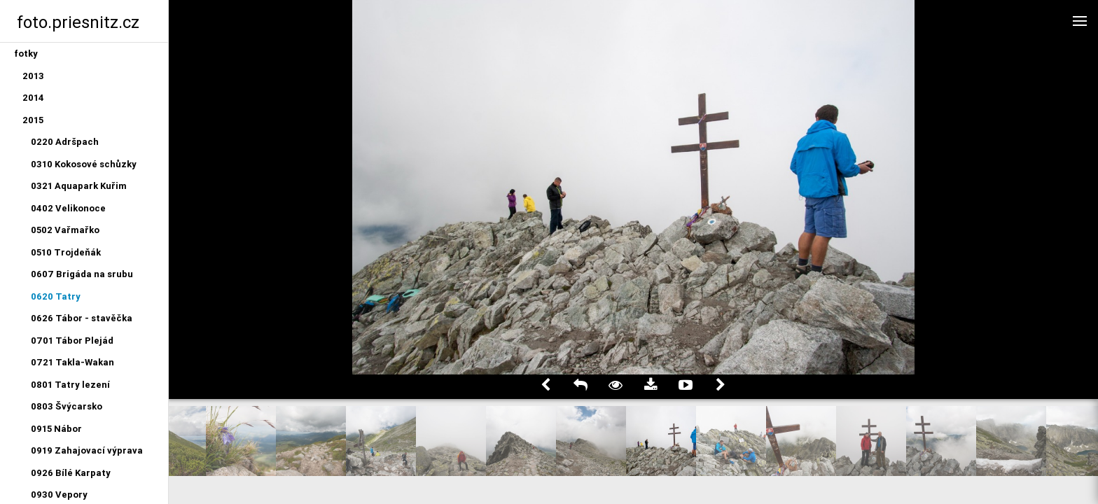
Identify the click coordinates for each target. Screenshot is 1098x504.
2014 (33, 98)
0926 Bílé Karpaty (71, 473)
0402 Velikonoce (68, 208)
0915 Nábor (56, 429)
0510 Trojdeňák (66, 252)
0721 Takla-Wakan (72, 362)
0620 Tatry (56, 296)
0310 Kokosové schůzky (84, 164)
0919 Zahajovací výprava (87, 450)
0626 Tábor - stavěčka (81, 318)
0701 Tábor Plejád (72, 340)
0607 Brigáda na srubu (82, 274)
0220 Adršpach (65, 142)
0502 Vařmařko (65, 230)
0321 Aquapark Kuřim (79, 186)
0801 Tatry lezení (70, 385)
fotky (26, 53)
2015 (32, 120)
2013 (33, 76)
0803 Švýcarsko (66, 406)
